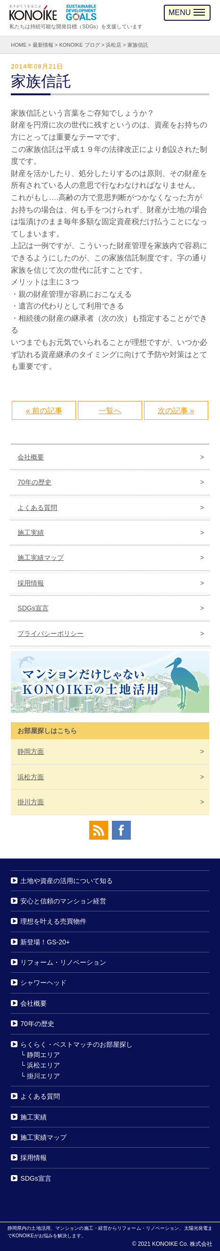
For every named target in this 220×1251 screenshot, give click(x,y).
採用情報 (30, 583)
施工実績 (30, 532)
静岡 (30, 751)
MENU (187, 12)
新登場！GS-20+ (45, 942)
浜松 (30, 777)
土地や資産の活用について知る (66, 880)
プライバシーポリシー (50, 633)
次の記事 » (176, 411)
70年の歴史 (34, 482)
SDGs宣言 (32, 608)
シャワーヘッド (43, 983)
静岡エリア (43, 1055)
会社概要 (30, 457)
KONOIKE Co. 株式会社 (182, 1244)
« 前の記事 (44, 411)
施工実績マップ (40, 557)
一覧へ (110, 411)
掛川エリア (43, 1076)
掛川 (30, 802)
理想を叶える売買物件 (53, 921)
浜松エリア (43, 1065)
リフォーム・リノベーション (63, 962)
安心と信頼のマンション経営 (63, 901)
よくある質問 (37, 507)
